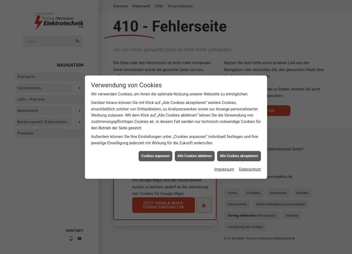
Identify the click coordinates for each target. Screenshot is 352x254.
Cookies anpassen (155, 155)
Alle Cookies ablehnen (194, 155)
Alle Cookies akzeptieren (239, 155)
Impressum (224, 168)
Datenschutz (250, 168)
